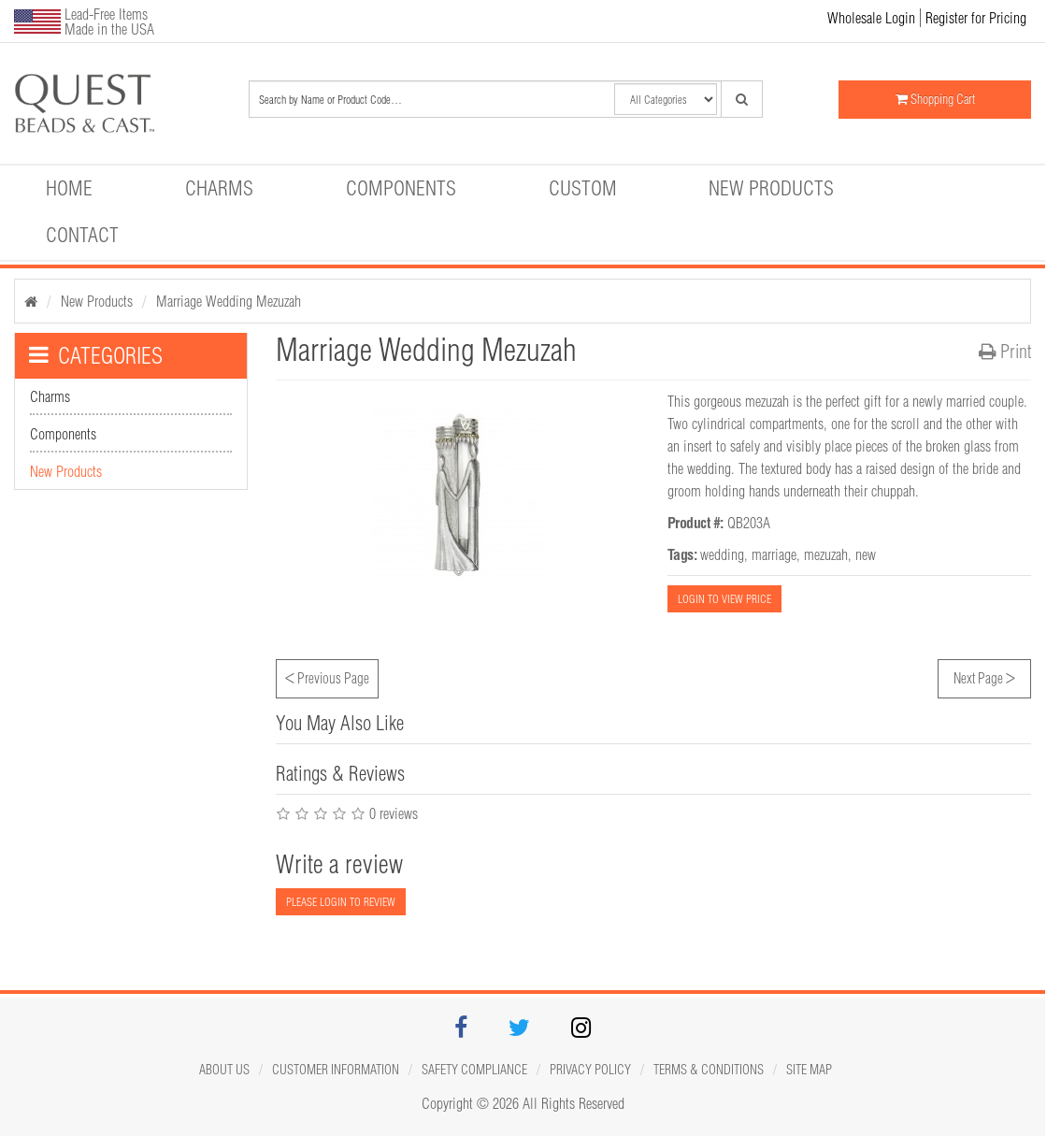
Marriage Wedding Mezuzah (228, 301)
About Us (224, 1069)
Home (69, 188)
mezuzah (826, 554)
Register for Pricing (975, 17)
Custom (583, 188)
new (865, 554)
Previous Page (327, 676)
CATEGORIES (96, 355)
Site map (809, 1069)
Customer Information (335, 1069)
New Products (771, 188)
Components (401, 188)
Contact (82, 235)
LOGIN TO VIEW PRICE (724, 599)
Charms (219, 188)
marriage (774, 554)
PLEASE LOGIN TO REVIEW (340, 902)
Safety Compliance (474, 1069)
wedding (722, 554)
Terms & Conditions (708, 1069)
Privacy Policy (590, 1069)
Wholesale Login (871, 17)
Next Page (984, 676)
